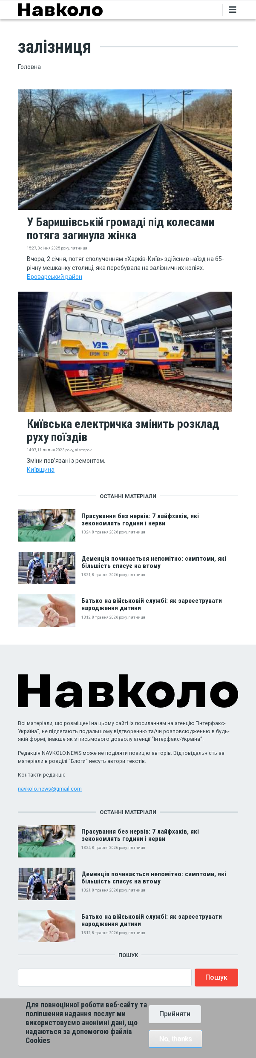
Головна (29, 66)
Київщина (41, 469)
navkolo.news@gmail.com (50, 789)
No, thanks (175, 1044)
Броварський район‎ (54, 276)
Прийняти (174, 1019)
